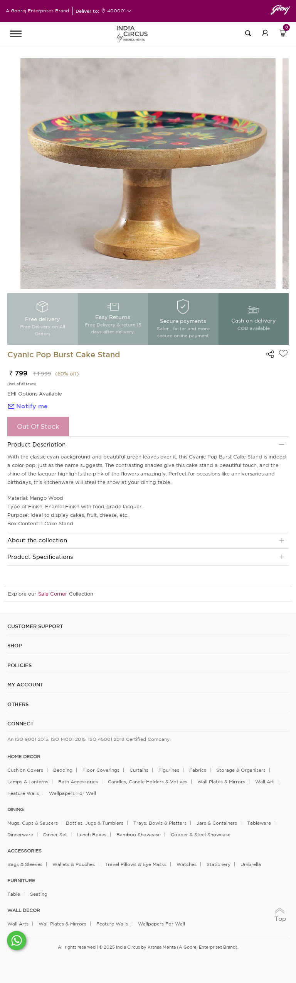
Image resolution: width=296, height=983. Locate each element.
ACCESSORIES (24, 851)
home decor (23, 756)
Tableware (259, 823)
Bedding (62, 770)
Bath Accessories (78, 781)
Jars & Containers (217, 823)
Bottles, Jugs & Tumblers (94, 823)
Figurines (168, 770)
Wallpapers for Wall (72, 793)
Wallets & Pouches (73, 864)
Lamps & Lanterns (27, 781)
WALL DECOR (23, 910)
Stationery (218, 864)
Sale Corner (52, 594)
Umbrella (250, 864)
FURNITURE (21, 880)
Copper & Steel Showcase (200, 834)
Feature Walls (23, 793)
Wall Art (264, 781)
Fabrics (197, 770)
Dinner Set (55, 834)
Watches (187, 864)
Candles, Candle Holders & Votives (147, 781)
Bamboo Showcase (138, 834)
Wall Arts (18, 924)
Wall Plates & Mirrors (221, 781)
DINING (15, 809)
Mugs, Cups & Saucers (32, 823)
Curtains (139, 770)
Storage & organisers (241, 770)
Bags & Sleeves (24, 864)
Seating (38, 894)
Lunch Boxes (91, 834)
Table (13, 894)
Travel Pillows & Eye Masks (135, 864)
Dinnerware (20, 834)
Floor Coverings (100, 770)
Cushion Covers (25, 770)
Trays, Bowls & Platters (160, 823)
